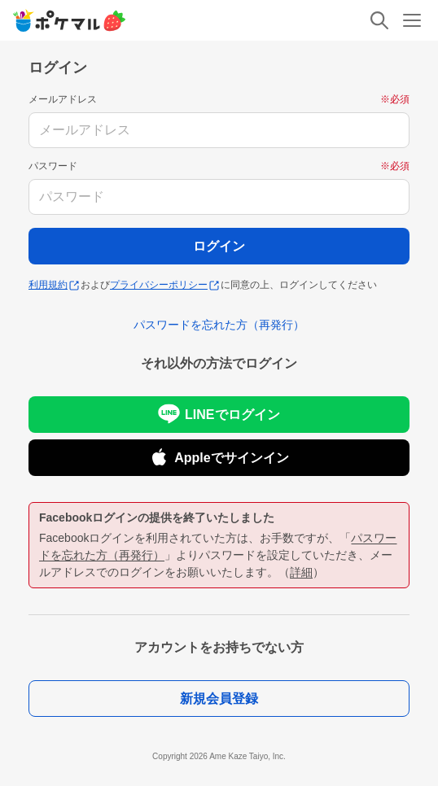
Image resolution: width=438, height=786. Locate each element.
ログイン (219, 246)
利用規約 (53, 284)
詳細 (301, 572)
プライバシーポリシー (164, 284)
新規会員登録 (219, 698)
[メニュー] (412, 20)
